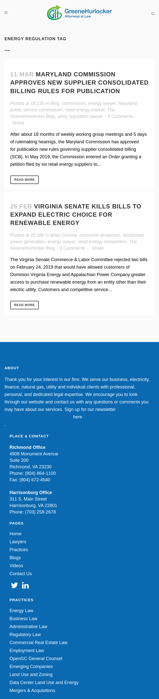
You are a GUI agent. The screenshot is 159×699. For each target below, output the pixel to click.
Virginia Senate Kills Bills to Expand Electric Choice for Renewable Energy (76, 214)
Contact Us (21, 573)
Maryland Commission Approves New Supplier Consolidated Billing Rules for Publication (79, 82)
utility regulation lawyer (80, 116)
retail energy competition (102, 241)
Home (16, 533)
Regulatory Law (25, 634)
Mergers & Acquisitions (32, 690)
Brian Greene (63, 235)
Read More (24, 179)
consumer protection (100, 235)
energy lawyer (102, 103)
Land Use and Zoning (31, 674)
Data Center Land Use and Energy (44, 682)
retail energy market (85, 109)
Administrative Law (28, 626)
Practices (19, 549)
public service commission (36, 109)
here (77, 416)
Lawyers (18, 541)
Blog (54, 103)
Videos (16, 565)
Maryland (127, 103)
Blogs (15, 557)
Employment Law (27, 650)
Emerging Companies (31, 666)
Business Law (23, 618)
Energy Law (21, 610)
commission (74, 103)
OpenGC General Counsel (36, 658)
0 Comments (120, 116)
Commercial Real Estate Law (39, 642)
